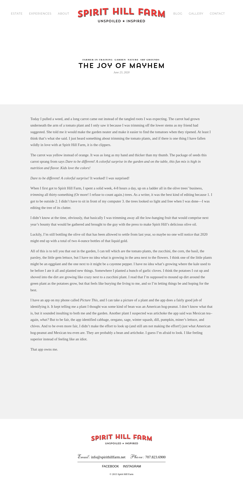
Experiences (39, 13)
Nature (133, 56)
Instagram (132, 483)
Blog (177, 13)
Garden (120, 56)
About (63, 13)
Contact (218, 13)
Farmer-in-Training (98, 56)
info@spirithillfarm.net (108, 474)
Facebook (110, 483)
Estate (16, 13)
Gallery (196, 13)
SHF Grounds (150, 56)
